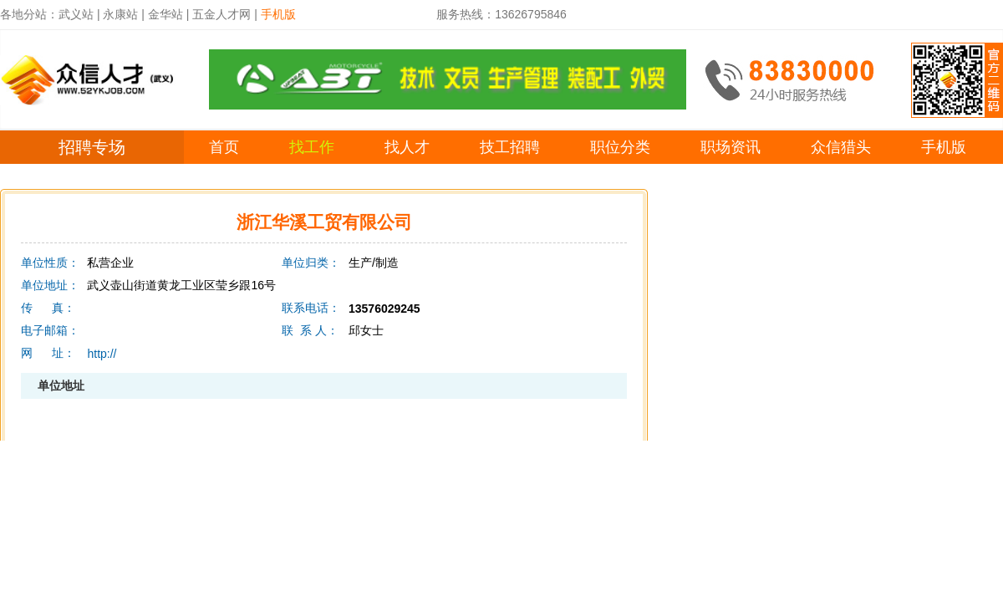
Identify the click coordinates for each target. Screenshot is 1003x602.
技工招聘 (510, 147)
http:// (101, 353)
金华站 (165, 14)
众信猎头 (841, 147)
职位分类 (620, 147)
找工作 (311, 147)
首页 (224, 147)
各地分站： (29, 14)
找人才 (407, 147)
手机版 (943, 147)
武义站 (76, 14)
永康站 (120, 14)
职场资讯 (730, 147)
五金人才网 (221, 14)
